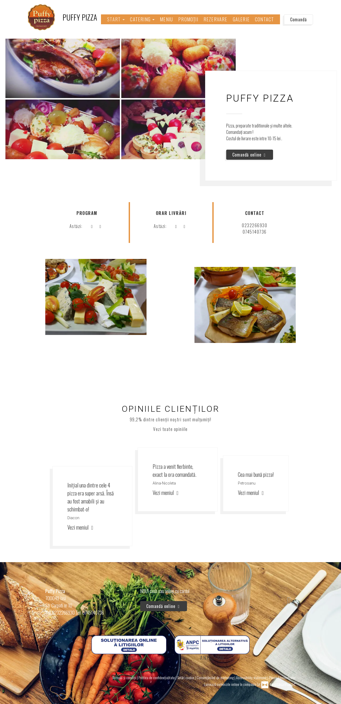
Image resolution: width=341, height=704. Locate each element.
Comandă (298, 19)
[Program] (100, 226)
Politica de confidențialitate (157, 677)
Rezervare (216, 19)
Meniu (166, 19)
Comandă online (249, 154)
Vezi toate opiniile (170, 429)
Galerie (241, 19)
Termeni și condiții (124, 677)
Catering (142, 19)
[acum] (92, 226)
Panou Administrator (282, 677)
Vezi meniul (81, 527)
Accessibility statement (251, 677)
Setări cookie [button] (186, 677)
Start (116, 19)
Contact (264, 19)
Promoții (188, 19)
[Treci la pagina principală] (62, 17)
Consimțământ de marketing (215, 677)
